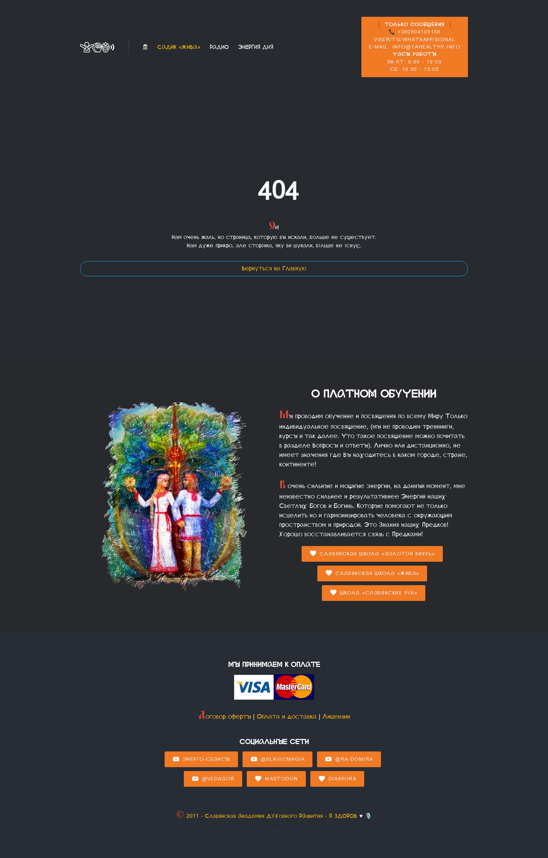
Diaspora (337, 779)
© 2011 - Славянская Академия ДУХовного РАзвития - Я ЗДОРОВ (266, 816)
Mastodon (276, 779)
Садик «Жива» (179, 47)
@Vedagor (213, 779)
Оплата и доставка (287, 716)
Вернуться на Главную (274, 268)
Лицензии (336, 716)
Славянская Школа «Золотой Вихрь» (372, 553)
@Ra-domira (349, 759)
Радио (219, 47)
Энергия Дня (255, 47)
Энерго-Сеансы (201, 759)
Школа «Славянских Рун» (374, 592)
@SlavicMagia (277, 759)
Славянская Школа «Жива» (372, 573)
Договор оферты (224, 716)
